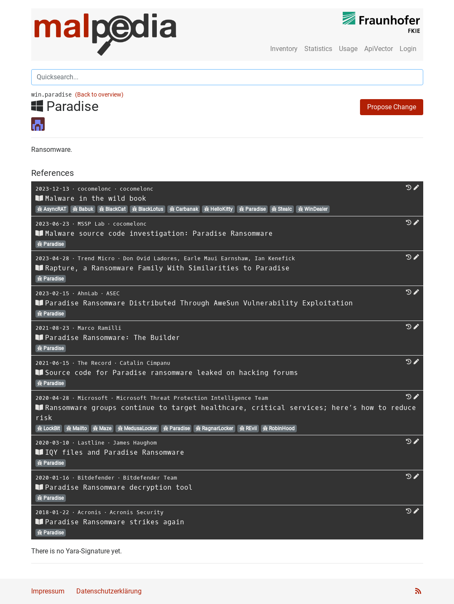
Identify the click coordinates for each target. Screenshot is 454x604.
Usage (348, 49)
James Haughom (135, 442)
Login (408, 49)
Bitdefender (96, 477)
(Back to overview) (99, 94)
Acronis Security (137, 512)
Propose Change (391, 107)
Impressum (47, 591)
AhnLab (88, 293)
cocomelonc (94, 188)
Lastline (91, 442)
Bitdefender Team (150, 477)
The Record (94, 363)
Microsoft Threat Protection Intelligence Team (192, 398)
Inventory (284, 49)
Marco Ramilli (99, 328)
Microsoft (93, 398)
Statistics (318, 49)
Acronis (89, 512)
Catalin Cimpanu (145, 363)
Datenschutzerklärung (109, 591)
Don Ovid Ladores (150, 258)
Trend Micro (96, 258)
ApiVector (378, 49)
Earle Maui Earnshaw (216, 258)
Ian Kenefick (275, 258)
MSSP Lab (91, 223)
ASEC (113, 293)
